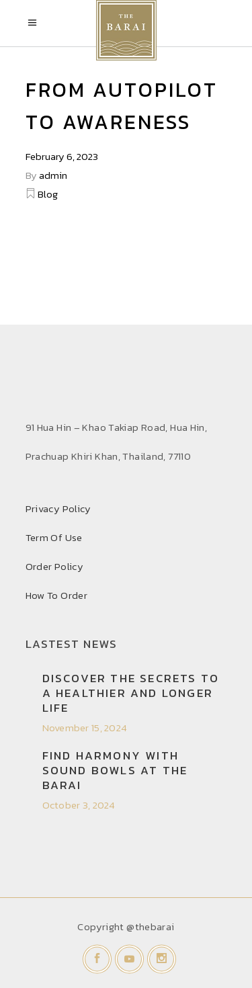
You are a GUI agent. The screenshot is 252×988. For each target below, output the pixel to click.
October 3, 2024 (79, 805)
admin (53, 175)
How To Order (57, 595)
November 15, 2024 (85, 727)
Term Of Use (54, 537)
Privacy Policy (58, 508)
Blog (48, 194)
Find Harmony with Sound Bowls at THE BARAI (115, 770)
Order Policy (55, 566)
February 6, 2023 (62, 156)
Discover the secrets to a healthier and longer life (131, 692)
